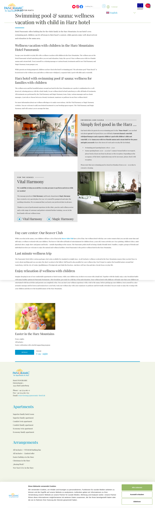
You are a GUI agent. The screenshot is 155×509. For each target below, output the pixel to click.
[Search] (104, 6)
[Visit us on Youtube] (74, 8)
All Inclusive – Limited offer (23, 453)
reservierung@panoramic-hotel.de (31, 395)
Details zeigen (114, 505)
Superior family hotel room (23, 414)
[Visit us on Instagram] (77, 8)
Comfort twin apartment (22, 421)
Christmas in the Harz (21, 460)
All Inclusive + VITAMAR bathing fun (27, 450)
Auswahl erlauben (137, 488)
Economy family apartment (23, 432)
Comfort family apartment (23, 425)
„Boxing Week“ (18, 464)
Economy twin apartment (23, 428)
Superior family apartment (23, 418)
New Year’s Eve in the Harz (23, 468)
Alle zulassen (137, 481)
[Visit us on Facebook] (81, 8)
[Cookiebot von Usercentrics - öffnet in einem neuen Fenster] (14, 504)
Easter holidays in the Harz (23, 457)
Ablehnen (137, 495)
